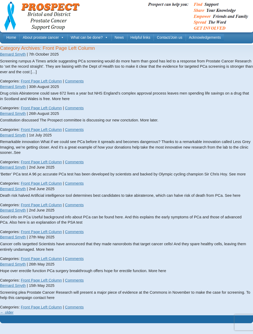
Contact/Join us (169, 37)
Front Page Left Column (41, 81)
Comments (74, 81)
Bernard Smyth (13, 54)
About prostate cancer (43, 37)
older (6, 312)
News (119, 37)
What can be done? (89, 37)
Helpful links (140, 37)
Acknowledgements (205, 37)
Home (11, 37)
